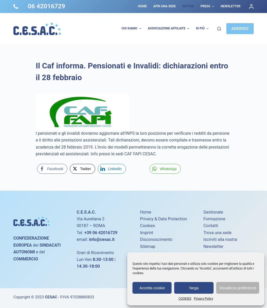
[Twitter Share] (82, 169)
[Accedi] (251, 6)
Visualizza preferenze (237, 288)
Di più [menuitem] (203, 28)
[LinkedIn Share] (112, 169)
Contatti (210, 225)
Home (145, 212)
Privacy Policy (203, 298)
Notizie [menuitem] (188, 6)
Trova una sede (217, 232)
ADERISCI (240, 28)
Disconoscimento (156, 239)
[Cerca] (219, 29)
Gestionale (213, 212)
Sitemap (147, 246)
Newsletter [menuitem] (230, 6)
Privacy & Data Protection (163, 218)
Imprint (146, 232)
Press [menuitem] (208, 6)
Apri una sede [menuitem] (164, 6)
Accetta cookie (152, 288)
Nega (194, 288)
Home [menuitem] (142, 6)
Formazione (214, 218)
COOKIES (185, 298)
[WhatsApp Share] (165, 169)
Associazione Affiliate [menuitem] (169, 28)
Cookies (147, 225)
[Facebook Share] (52, 169)
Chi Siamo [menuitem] (132, 28)
